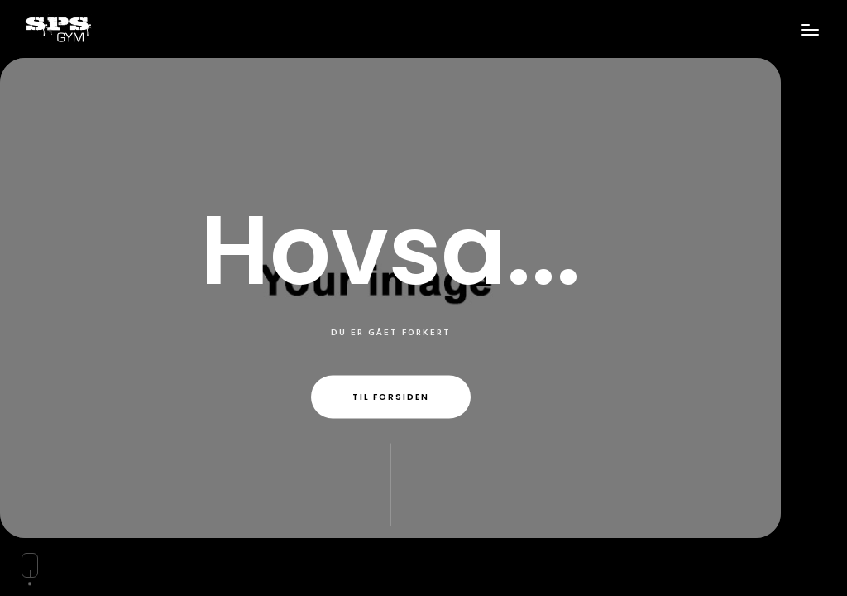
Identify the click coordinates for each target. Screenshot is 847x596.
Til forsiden (390, 397)
